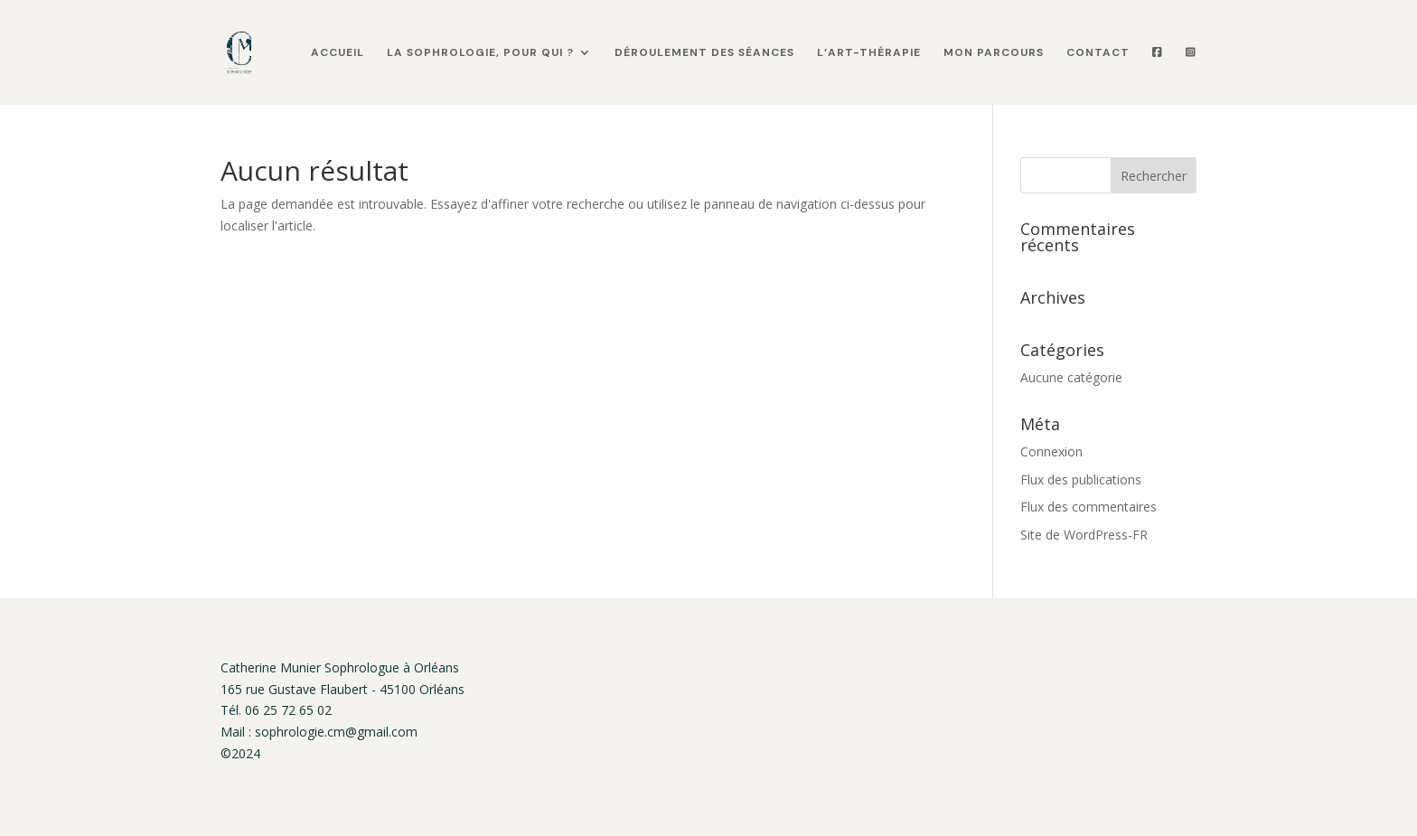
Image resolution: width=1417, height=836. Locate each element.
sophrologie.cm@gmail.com (336, 731)
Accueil (337, 53)
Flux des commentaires (1088, 506)
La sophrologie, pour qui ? (480, 53)
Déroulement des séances (704, 53)
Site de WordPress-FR (1084, 534)
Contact (1098, 53)
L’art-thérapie (869, 53)
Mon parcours (993, 53)
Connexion (1051, 451)
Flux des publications (1080, 479)
